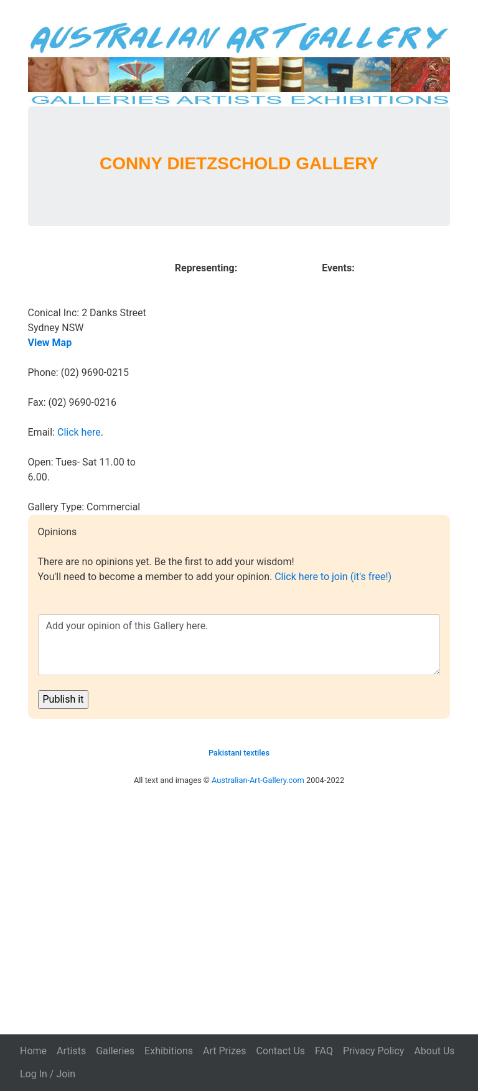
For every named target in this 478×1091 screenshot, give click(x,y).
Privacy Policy (374, 1051)
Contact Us (280, 1051)
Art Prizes (224, 1051)
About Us (434, 1051)
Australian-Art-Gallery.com (258, 780)
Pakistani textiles (239, 752)
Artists (71, 1051)
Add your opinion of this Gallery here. (239, 644)
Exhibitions (168, 1051)
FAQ (324, 1051)
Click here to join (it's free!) (332, 577)
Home (33, 1051)
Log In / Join (47, 1074)
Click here (79, 432)
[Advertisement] (239, 898)
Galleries (115, 1051)
